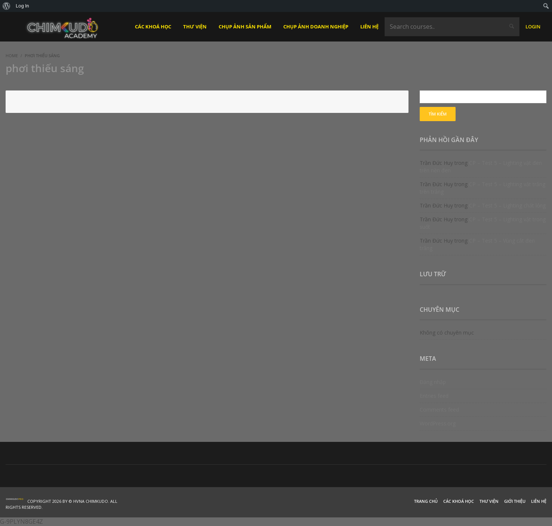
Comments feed (439, 409)
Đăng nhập (433, 381)
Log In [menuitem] (22, 6)
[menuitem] (6, 6)
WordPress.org (438, 423)
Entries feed (434, 395)
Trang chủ (426, 501)
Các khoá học (458, 501)
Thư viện (489, 501)
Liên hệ (538, 501)
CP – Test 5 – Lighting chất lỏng (507, 205)
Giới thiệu (514, 501)
